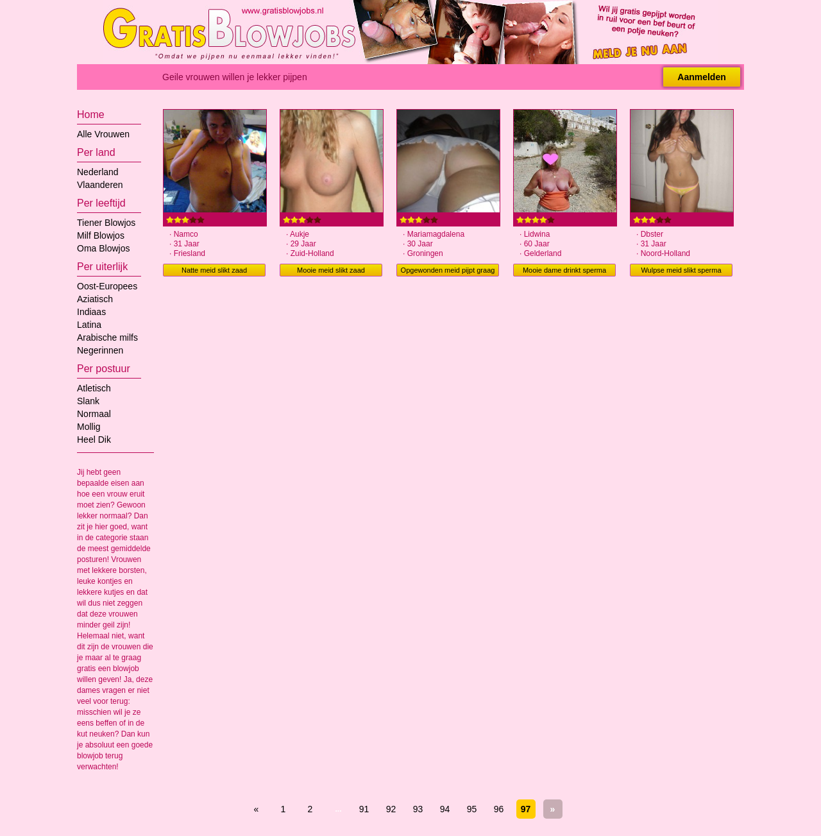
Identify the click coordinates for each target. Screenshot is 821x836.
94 (445, 809)
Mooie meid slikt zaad (331, 270)
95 (472, 809)
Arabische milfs (107, 337)
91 (364, 809)
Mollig (89, 427)
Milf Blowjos (100, 235)
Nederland (98, 172)
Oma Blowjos (103, 248)
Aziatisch (95, 299)
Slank (88, 401)
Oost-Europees (107, 286)
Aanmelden (701, 77)
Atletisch (94, 388)
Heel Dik (94, 439)
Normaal (94, 414)
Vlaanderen (100, 185)
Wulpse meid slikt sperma (681, 270)
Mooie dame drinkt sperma (564, 270)
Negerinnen (100, 350)
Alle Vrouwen (103, 134)
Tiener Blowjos (106, 223)
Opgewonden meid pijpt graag (448, 270)
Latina (89, 325)
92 (391, 809)
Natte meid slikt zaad (214, 270)
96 (499, 809)
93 (418, 809)
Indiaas (91, 312)
